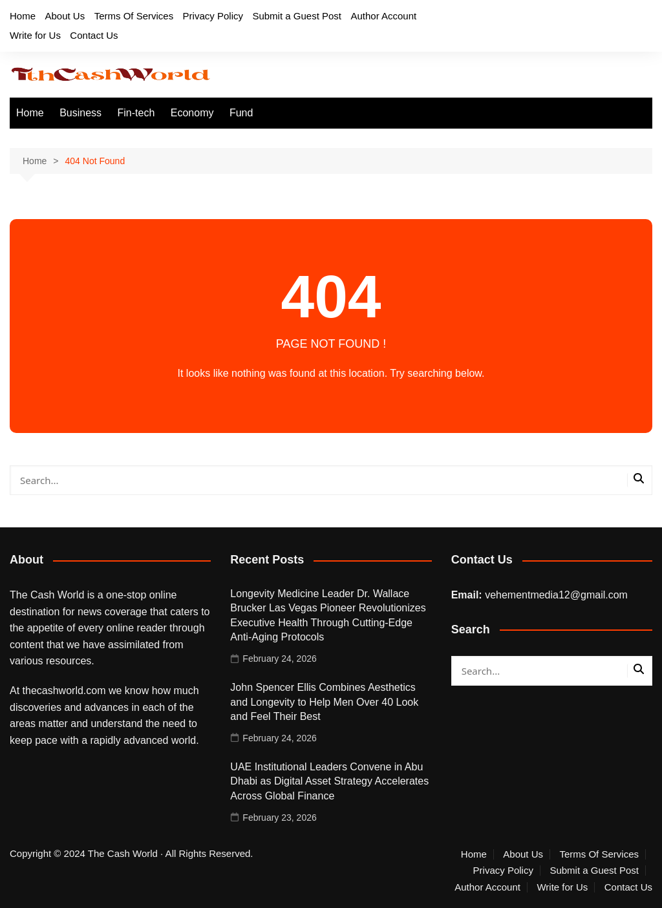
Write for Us (35, 35)
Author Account (383, 15)
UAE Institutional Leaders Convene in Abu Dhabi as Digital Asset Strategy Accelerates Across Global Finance (329, 781)
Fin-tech (136, 112)
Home (23, 15)
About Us (65, 15)
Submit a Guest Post (296, 15)
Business (80, 112)
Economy (192, 112)
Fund (241, 112)
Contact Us (94, 35)
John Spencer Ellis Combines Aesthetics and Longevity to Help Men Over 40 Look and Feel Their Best (324, 702)
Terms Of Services (134, 15)
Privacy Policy (213, 15)
